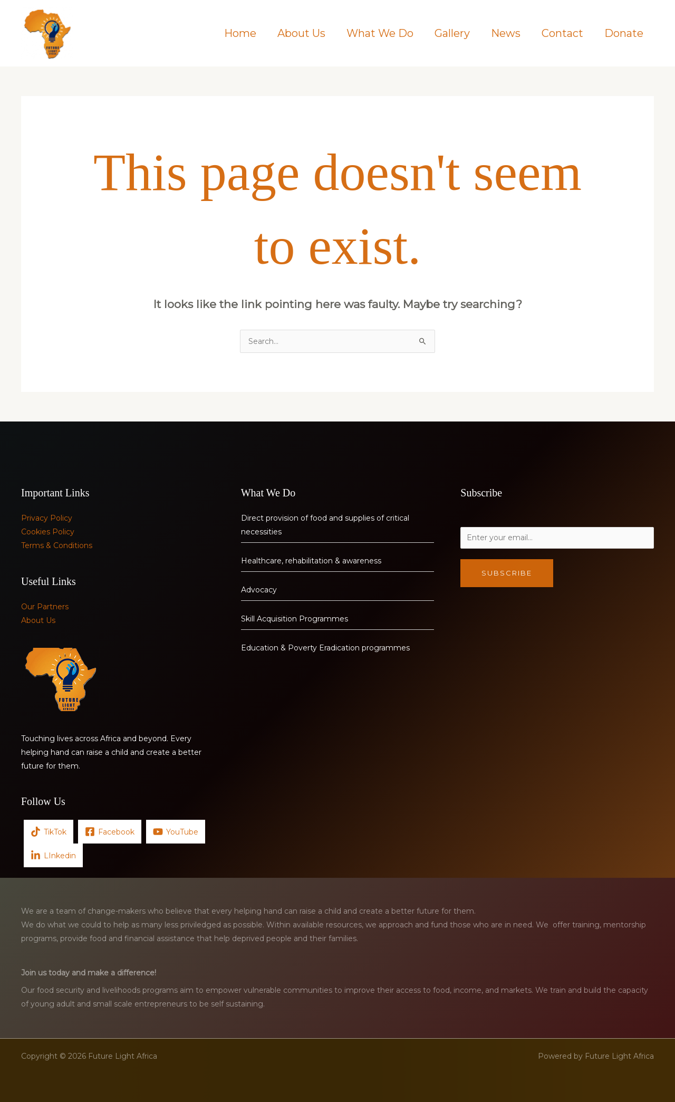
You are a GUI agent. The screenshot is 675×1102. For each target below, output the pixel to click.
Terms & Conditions (56, 545)
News (505, 33)
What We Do (379, 33)
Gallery (452, 33)
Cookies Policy (47, 531)
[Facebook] (109, 832)
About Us (301, 33)
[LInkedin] (53, 855)
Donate (623, 33)
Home (240, 33)
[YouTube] (175, 832)
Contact (562, 33)
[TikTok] (48, 832)
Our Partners (45, 606)
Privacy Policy (46, 518)
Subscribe (506, 573)
